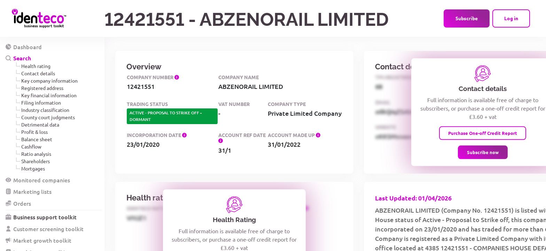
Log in (511, 18)
